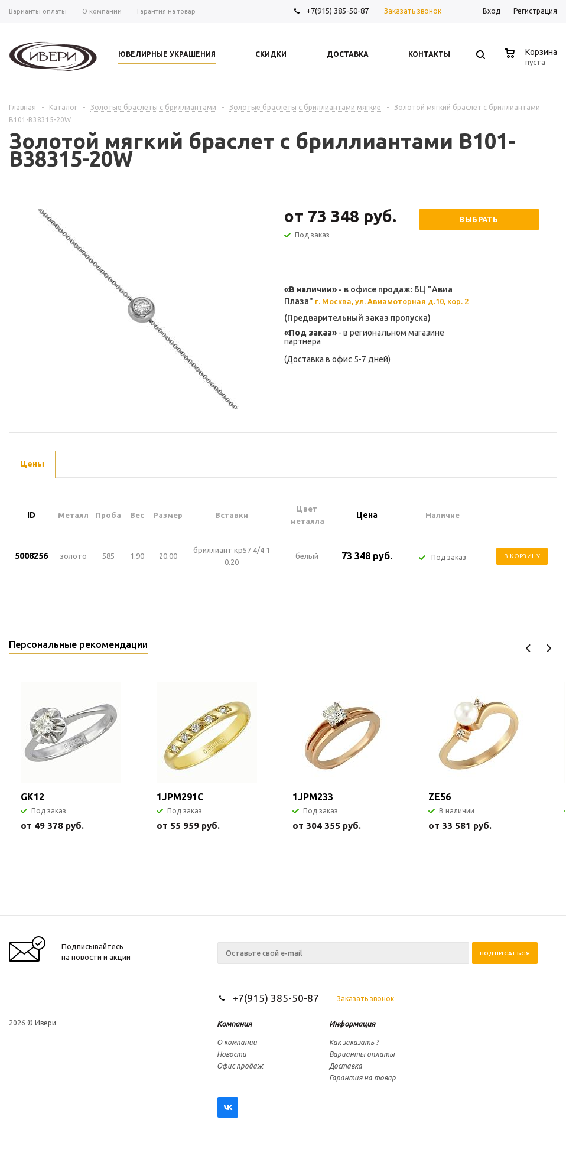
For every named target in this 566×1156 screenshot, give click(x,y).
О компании (237, 1042)
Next (548, 648)
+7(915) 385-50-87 (338, 10)
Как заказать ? (354, 1042)
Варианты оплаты (362, 1054)
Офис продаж (240, 1066)
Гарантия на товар (362, 1078)
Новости (231, 1054)
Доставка (345, 1066)
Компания (234, 1024)
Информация (352, 1024)
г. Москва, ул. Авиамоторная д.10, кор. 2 (392, 301)
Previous (528, 648)
